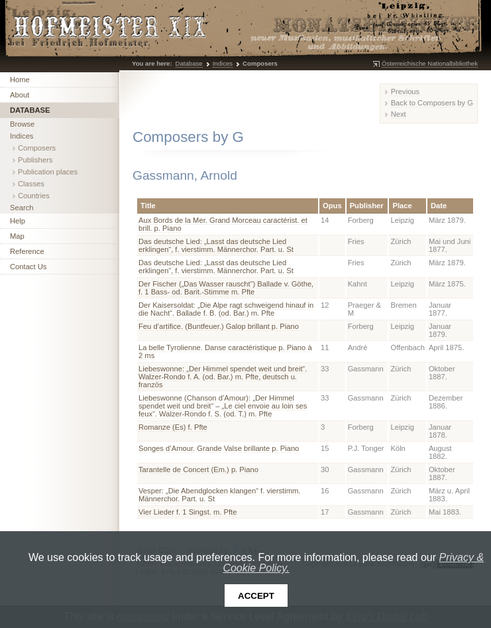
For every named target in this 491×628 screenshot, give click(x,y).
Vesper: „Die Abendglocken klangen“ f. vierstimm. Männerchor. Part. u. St (219, 495)
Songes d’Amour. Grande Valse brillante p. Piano (218, 448)
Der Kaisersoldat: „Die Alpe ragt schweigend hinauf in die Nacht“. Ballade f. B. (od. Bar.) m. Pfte (225, 309)
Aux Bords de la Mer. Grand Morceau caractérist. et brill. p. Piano (222, 224)
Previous (405, 91)
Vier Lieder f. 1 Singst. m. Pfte (187, 512)
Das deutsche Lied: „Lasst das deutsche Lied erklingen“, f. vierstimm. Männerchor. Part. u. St (216, 245)
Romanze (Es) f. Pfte (172, 427)
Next (398, 114)
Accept (256, 596)
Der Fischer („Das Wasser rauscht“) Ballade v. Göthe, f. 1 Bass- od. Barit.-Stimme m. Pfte (225, 288)
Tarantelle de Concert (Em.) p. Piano (198, 469)
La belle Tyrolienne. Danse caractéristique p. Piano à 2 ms (225, 351)
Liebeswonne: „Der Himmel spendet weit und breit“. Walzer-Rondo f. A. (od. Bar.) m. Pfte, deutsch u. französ (222, 377)
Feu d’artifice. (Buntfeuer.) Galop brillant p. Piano (218, 326)
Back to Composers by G (432, 103)
